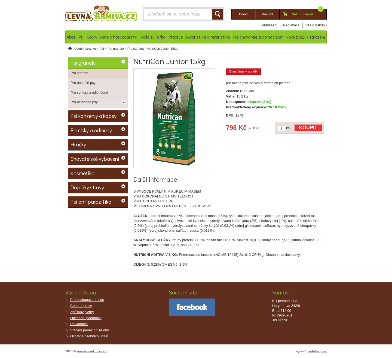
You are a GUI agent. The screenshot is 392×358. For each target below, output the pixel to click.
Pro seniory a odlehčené (89, 92)
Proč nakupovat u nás (87, 300)
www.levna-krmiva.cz (92, 351)
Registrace (291, 25)
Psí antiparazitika (91, 201)
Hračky (78, 144)
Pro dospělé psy (83, 83)
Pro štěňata (135, 49)
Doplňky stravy (87, 187)
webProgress (317, 351)
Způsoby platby (82, 312)
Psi (101, 49)
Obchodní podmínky (86, 318)
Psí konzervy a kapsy (94, 115)
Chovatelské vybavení (95, 158)
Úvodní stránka (85, 49)
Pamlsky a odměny (91, 130)
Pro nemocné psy (84, 102)
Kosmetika (82, 173)
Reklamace (79, 324)
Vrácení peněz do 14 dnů (89, 330)
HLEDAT (217, 14)
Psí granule (116, 49)
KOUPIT (308, 127)
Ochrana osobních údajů (89, 336)
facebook (192, 307)
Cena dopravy (81, 306)
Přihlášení (269, 25)
